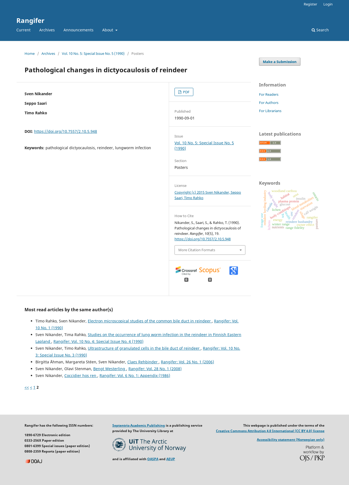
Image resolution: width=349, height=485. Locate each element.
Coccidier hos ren (80, 375)
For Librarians (270, 110)
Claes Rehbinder (143, 361)
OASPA (152, 459)
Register (310, 4)
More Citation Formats (196, 249)
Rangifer (30, 20)
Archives (47, 29)
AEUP (170, 459)
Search (320, 29)
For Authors (268, 102)
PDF (185, 91)
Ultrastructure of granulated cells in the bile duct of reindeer (144, 348)
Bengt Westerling (109, 368)
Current (23, 29)
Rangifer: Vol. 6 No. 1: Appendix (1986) (135, 375)
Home (30, 53)
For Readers (268, 94)
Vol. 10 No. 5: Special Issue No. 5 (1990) (93, 53)
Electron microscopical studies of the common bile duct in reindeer (150, 321)
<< (27, 387)
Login (328, 4)
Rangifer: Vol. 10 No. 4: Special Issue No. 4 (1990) (98, 341)
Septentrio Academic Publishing (138, 425)
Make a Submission (280, 61)
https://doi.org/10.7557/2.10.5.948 (65, 131)
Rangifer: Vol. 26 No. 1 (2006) (187, 361)
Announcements (79, 29)
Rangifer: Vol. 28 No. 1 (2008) (155, 368)
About (108, 29)
